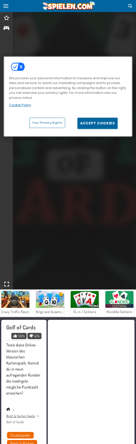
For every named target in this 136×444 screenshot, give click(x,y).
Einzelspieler (20, 435)
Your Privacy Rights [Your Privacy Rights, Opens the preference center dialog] (47, 123)
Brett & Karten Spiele (20, 416)
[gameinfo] (6, 28)
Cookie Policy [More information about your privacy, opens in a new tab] (20, 105)
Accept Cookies (97, 123)
